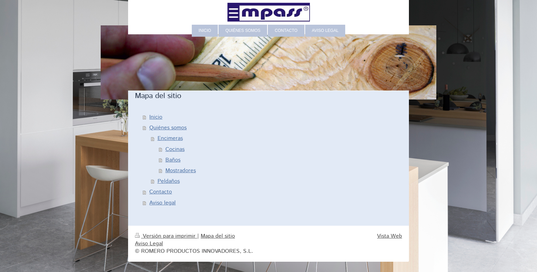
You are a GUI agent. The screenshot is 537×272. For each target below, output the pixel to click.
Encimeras (170, 138)
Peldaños (169, 181)
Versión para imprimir (166, 236)
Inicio (155, 117)
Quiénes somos (168, 128)
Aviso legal (162, 203)
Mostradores (180, 171)
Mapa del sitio (218, 236)
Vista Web (389, 236)
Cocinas (175, 149)
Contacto (160, 192)
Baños (172, 160)
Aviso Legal (149, 244)
